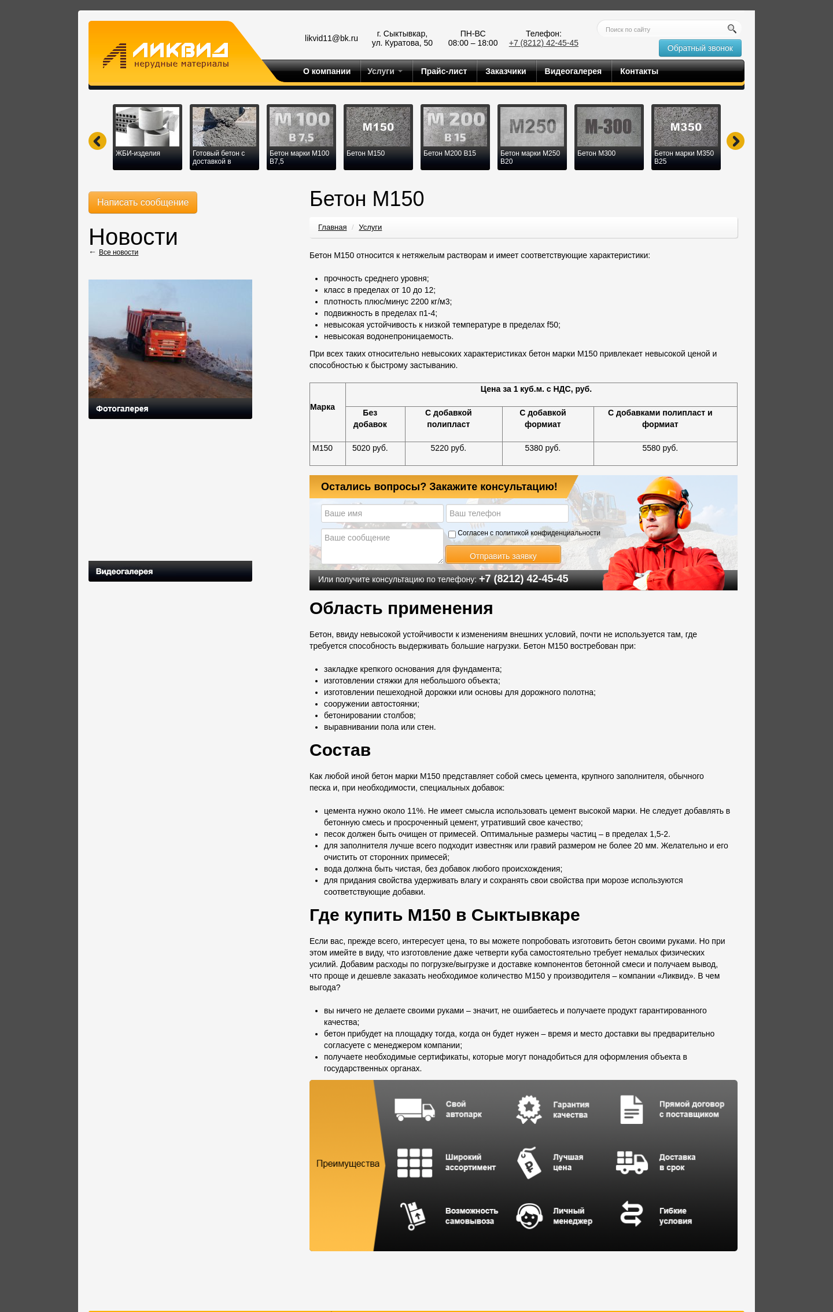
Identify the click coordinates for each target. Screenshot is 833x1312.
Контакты (639, 71)
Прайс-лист (444, 71)
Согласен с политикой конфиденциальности (524, 533)
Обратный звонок (700, 48)
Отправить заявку (503, 556)
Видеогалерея (573, 71)
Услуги (384, 71)
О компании (327, 71)
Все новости (118, 252)
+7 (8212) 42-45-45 (543, 42)
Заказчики (505, 71)
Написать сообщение (143, 202)
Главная (332, 227)
